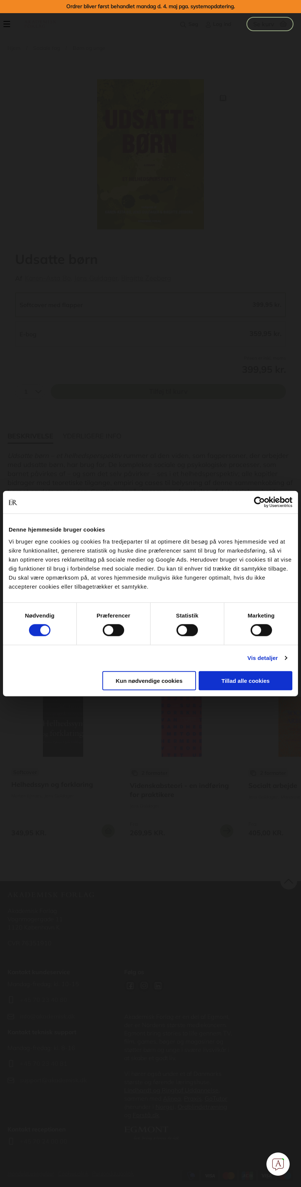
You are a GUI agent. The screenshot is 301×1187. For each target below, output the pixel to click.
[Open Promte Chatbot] (278, 1164)
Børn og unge (89, 48)
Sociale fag (46, 48)
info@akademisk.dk (47, 1016)
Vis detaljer (263, 658)
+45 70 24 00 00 (43, 1141)
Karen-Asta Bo (48, 278)
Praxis (193, 1098)
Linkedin (158, 986)
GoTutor (216, 1098)
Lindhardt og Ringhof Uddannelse (171, 1090)
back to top (288, 881)
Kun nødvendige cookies (149, 680)
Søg (193, 24)
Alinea (172, 1098)
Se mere (226, 831)
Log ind (222, 24)
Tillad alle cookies (246, 680)
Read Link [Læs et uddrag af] (222, 97)
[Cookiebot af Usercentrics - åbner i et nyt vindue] (259, 502)
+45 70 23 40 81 (43, 1063)
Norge (164, 1106)
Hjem (14, 48)
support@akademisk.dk (53, 1080)
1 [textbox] (26, 391)
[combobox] (30, 391)
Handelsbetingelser (31, 1173)
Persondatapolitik (113, 1173)
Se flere (63, 766)
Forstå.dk (146, 1115)
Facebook (130, 986)
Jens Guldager (96, 278)
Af (18, 278)
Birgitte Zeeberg (146, 278)
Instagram (144, 986)
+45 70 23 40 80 (43, 999)
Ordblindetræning (202, 1106)
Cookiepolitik (73, 1173)
